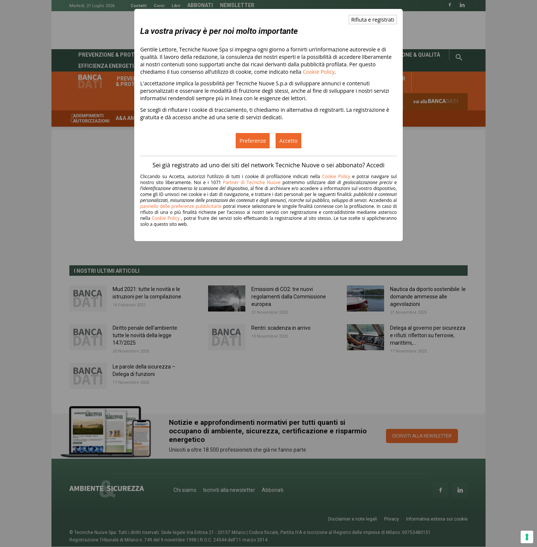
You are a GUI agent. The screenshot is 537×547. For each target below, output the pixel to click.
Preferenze (252, 140)
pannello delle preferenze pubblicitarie (181, 206)
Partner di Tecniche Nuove (253, 182)
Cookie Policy (319, 71)
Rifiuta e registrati (372, 19)
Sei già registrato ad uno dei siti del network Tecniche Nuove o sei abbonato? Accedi (268, 165)
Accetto (288, 140)
